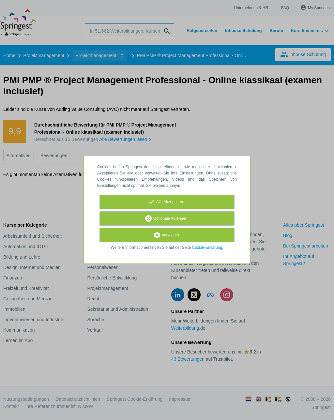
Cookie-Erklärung (207, 247)
